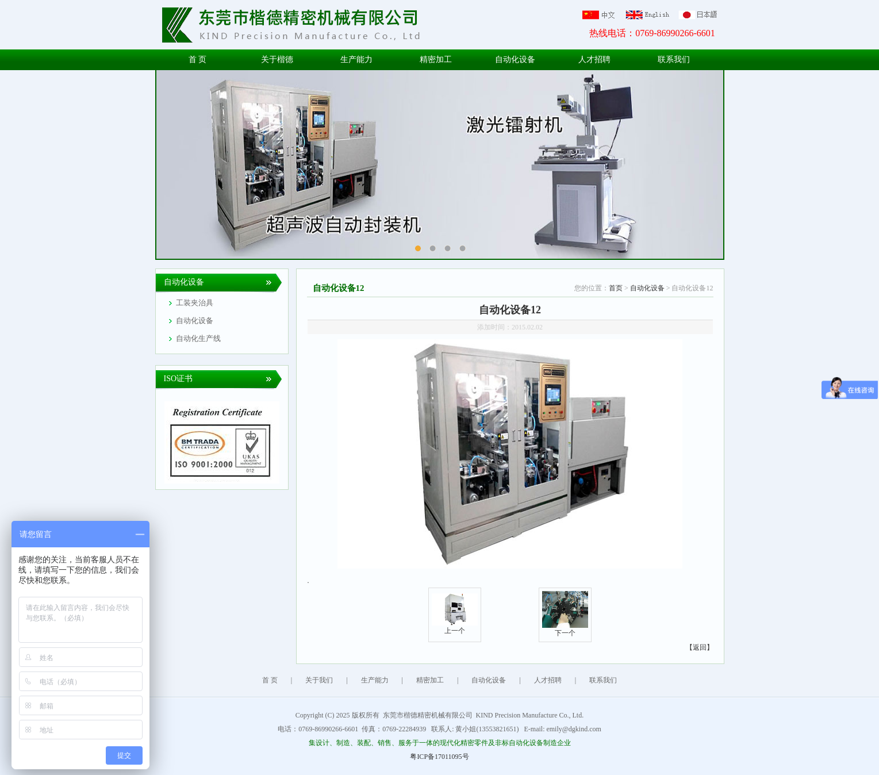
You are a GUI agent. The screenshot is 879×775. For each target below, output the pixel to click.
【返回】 (699, 647)
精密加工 (436, 59)
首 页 (198, 59)
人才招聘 (594, 59)
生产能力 (356, 59)
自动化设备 (515, 59)
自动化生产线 (198, 338)
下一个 (565, 629)
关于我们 (319, 680)
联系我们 (674, 59)
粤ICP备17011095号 (439, 757)
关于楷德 (277, 59)
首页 (616, 288)
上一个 (455, 627)
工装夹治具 (194, 302)
